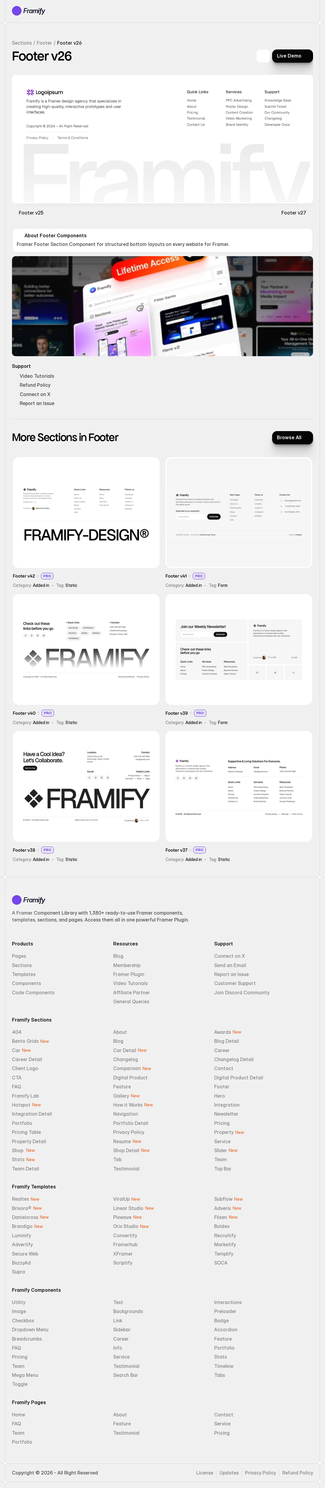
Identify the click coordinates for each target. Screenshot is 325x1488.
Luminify (21, 1235)
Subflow (223, 1199)
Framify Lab (25, 1096)
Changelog (125, 1059)
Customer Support (235, 983)
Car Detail (124, 1050)
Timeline (223, 1366)
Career (222, 1050)
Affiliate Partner (131, 992)
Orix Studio (125, 1226)
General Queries (131, 1001)
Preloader (225, 1311)
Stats (18, 1159)
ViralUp (121, 1199)
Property (224, 1132)
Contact (223, 1068)
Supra (18, 1272)
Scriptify (122, 1263)
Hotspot (21, 1105)
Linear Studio (128, 1208)
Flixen (220, 1217)
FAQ (16, 1087)
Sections (22, 43)
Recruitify (225, 1235)
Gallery (121, 1096)
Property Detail (29, 1141)
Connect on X (229, 956)
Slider (220, 1150)
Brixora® (21, 1208)
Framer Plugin (128, 974)
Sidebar (122, 1330)
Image (19, 1311)
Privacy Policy (128, 1132)
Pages (19, 956)
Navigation (125, 1114)
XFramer (123, 1254)
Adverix (222, 1208)
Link (117, 1321)
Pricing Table (26, 1132)
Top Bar (223, 1169)
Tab (117, 1159)
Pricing (222, 1123)
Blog (118, 956)
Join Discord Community (241, 992)
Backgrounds (128, 1311)
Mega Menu (25, 1375)
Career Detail (27, 1059)
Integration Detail (32, 1114)
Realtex (20, 1199)
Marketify (225, 1244)
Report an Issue (231, 974)
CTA (17, 1078)
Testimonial (126, 1169)
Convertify (125, 1235)
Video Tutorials (130, 983)
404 (17, 1032)
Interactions (228, 1302)
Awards (222, 1032)
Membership (126, 965)
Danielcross (25, 1217)
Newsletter (226, 1114)
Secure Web (25, 1254)
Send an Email (230, 965)
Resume (122, 1141)
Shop (18, 1150)
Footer (44, 43)
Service (222, 1141)
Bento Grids (25, 1041)
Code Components (33, 992)
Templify (223, 1254)
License (204, 1473)
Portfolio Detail (130, 1123)
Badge (221, 1321)
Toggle (19, 1384)
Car (16, 1050)
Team (220, 1159)
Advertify (22, 1244)
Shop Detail (126, 1150)
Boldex (221, 1226)
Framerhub (125, 1244)
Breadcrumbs (27, 1339)
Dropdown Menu (30, 1330)
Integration (227, 1105)
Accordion (225, 1330)
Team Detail (25, 1169)
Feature (122, 1087)
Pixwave (122, 1217)
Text (118, 1302)
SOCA (221, 1263)
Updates (229, 1473)
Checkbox (23, 1321)
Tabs (219, 1375)
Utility (18, 1302)
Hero (219, 1096)
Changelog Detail (234, 1059)
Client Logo (25, 1068)
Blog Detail (226, 1041)
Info (117, 1348)
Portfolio (22, 1123)
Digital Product (130, 1078)
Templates (24, 974)
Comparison (127, 1068)
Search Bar (125, 1375)
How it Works (127, 1105)
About (120, 1032)
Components (26, 983)
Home (18, 1415)
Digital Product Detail (238, 1078)
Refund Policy (297, 1473)
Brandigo (22, 1226)
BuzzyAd (21, 1263)
